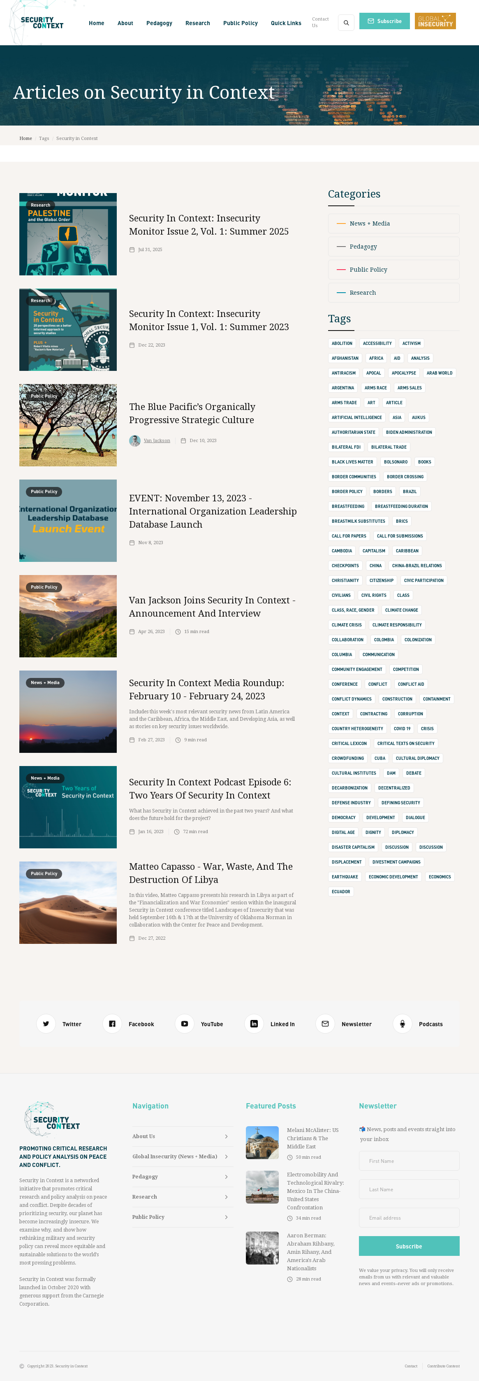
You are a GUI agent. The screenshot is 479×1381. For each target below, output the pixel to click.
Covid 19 (402, 728)
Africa (376, 358)
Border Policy (347, 491)
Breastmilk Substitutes (358, 521)
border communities (354, 476)
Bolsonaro (395, 461)
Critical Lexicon (349, 743)
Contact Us (320, 22)
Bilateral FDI (346, 447)
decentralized (394, 787)
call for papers (349, 535)
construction (397, 698)
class (403, 595)
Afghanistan (345, 358)
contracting (373, 713)
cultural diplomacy (418, 758)
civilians (341, 595)
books (424, 461)
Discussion (431, 847)
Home (96, 22)
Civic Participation (424, 580)
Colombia (384, 639)
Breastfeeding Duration (401, 506)
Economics (440, 876)
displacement (347, 861)
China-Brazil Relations (417, 565)
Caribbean (407, 550)
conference (345, 684)
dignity (373, 832)
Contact (411, 1366)
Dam (391, 773)
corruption (410, 713)
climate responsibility (397, 624)
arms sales (410, 387)
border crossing (405, 476)
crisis (427, 728)
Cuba (380, 758)
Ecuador (341, 891)
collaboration (347, 639)
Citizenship (381, 580)
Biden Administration (409, 432)
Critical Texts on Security (406, 743)
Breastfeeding (348, 506)
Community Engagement (357, 669)
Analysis (420, 358)
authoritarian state (353, 432)
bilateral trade (389, 447)
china (376, 565)
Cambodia (342, 550)
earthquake (345, 876)
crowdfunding (348, 758)
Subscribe (389, 20)
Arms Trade (344, 402)
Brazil (410, 491)
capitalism (374, 550)
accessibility (377, 343)
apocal (373, 372)
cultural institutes (354, 773)
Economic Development (393, 876)
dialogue (415, 817)
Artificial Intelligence (357, 417)
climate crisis (347, 624)
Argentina (343, 387)
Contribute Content (444, 1366)
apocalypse (404, 372)
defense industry (351, 802)
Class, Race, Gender (353, 610)
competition (406, 669)
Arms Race (376, 387)
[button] (125, 22)
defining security (401, 802)
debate (413, 773)
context (340, 713)
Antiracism (344, 372)
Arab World (440, 372)
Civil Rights (373, 595)
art (371, 402)
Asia (397, 417)
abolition (342, 343)
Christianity (345, 580)
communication (379, 654)
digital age (343, 832)
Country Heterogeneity (357, 728)
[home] (42, 22)
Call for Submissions (400, 535)
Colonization (418, 639)
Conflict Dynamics (352, 698)
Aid (397, 358)
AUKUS (419, 417)
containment (437, 698)
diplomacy (403, 832)
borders (382, 491)
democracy (344, 817)
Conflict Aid (411, 684)
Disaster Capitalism (353, 847)
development (380, 817)
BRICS (402, 521)
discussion (397, 847)
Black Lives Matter (352, 461)
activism (412, 343)
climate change (401, 610)
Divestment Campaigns (397, 861)
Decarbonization (350, 787)
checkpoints (345, 565)
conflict (377, 684)
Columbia (342, 654)
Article (394, 402)
